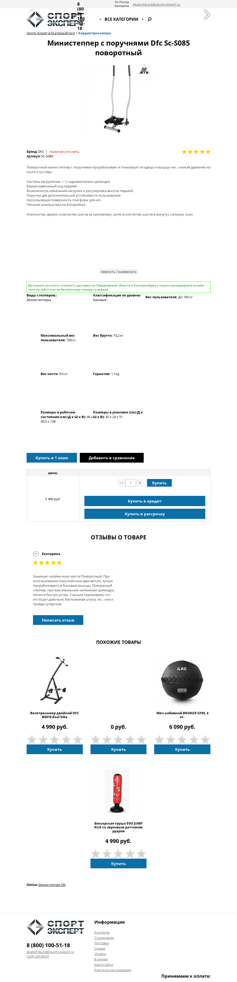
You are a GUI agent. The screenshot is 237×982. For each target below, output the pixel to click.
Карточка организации (112, 970)
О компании (104, 937)
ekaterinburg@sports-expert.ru (156, 4)
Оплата (100, 954)
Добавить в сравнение (112, 457)
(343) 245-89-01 (38, 956)
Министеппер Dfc (52, 884)
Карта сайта (103, 964)
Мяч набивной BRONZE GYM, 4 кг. (182, 715)
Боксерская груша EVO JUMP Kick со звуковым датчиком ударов (118, 827)
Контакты (102, 932)
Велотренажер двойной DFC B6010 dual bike (54, 715)
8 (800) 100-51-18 (81, 16)
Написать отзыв (58, 620)
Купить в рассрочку (145, 513)
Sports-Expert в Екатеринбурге (51, 33)
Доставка (101, 943)
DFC (41, 151)
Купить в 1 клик (52, 457)
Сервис (100, 948)
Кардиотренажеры (94, 33)
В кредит (101, 959)
